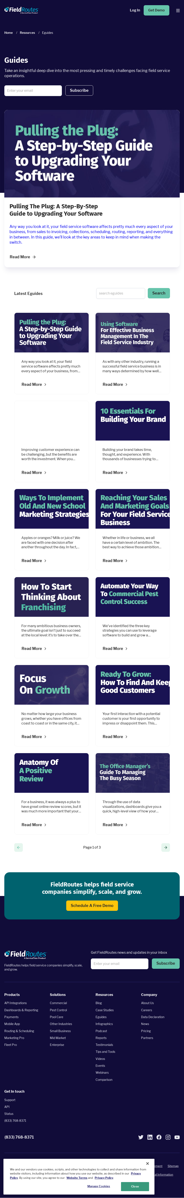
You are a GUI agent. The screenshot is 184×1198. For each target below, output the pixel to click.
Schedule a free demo (92, 905)
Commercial (58, 1003)
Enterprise (57, 1045)
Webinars (102, 1073)
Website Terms (76, 1177)
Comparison (104, 1079)
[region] (78, 1177)
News (145, 1024)
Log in (135, 10)
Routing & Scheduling (19, 1031)
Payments (11, 1017)
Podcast (101, 1031)
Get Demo (156, 10)
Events (100, 1065)
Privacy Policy (104, 1177)
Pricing (146, 1031)
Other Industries (61, 1024)
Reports (101, 1038)
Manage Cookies (98, 1186)
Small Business (60, 1031)
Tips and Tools (105, 1052)
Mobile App (12, 1024)
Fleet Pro (10, 1045)
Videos (100, 1059)
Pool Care (56, 1017)
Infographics (104, 1024)
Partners (147, 1038)
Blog (99, 1003)
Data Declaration (152, 1017)
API (6, 1107)
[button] (79, 90)
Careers (146, 1010)
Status (8, 1113)
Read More (23, 257)
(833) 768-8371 (15, 1121)
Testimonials (104, 1045)
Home (8, 32)
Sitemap (173, 1166)
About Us (147, 1003)
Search (158, 293)
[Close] (147, 1163)
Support (9, 1100)
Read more (32, 384)
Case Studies (105, 1010)
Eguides (101, 1017)
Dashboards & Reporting (21, 1010)
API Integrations (15, 1003)
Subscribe (79, 90)
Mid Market (58, 1038)
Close (135, 1186)
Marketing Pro (14, 1038)
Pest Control (58, 1010)
